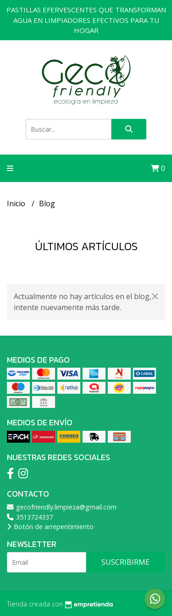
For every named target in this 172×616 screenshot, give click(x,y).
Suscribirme (125, 562)
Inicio (17, 203)
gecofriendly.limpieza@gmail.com (62, 507)
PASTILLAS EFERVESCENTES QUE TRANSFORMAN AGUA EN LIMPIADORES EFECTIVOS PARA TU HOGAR (86, 20)
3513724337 (30, 517)
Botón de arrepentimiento (50, 526)
